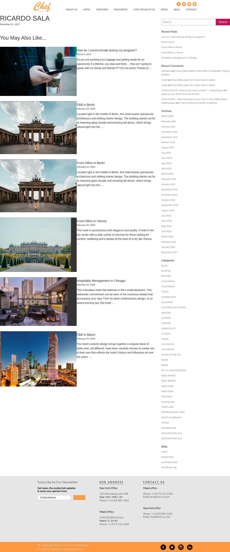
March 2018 (167, 236)
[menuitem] (72, 9)
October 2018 (168, 200)
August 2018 (167, 210)
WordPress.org (168, 467)
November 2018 (169, 195)
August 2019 (167, 147)
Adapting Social (74, 549)
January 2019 (168, 184)
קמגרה (164, 80)
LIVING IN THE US (170, 354)
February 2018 (168, 242)
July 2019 (166, 153)
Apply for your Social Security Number (180, 94)
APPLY (86, 9)
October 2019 (168, 142)
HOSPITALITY (168, 328)
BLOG (177, 9)
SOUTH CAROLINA (171, 417)
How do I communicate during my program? (183, 37)
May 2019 (166, 163)
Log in (164, 451)
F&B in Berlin (167, 42)
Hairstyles (166, 71)
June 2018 (166, 221)
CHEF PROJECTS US (144, 9)
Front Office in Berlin (171, 47)
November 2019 (169, 137)
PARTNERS (102, 9)
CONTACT (191, 9)
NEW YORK (167, 386)
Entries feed (167, 457)
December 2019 (169, 132)
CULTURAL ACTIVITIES (173, 307)
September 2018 (169, 205)
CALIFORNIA (168, 281)
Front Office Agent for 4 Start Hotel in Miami (193, 80)
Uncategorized (168, 428)
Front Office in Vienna (172, 52)
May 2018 (166, 226)
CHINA (164, 291)
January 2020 (168, 126)
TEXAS (165, 422)
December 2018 (169, 189)
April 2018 (166, 231)
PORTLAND (167, 407)
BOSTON (166, 271)
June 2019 (166, 158)
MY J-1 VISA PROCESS (173, 370)
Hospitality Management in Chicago (179, 57)
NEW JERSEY (168, 375)
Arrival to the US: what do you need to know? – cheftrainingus (192, 90)
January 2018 (168, 247)
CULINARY (167, 302)
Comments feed (169, 462)
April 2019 (166, 168)
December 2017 (169, 252)
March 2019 (167, 173)
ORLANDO (166, 396)
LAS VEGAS (167, 344)
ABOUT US (71, 9)
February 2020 (168, 121)
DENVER (166, 313)
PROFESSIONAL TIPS (172, 412)
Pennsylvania (168, 402)
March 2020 (167, 116)
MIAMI (164, 360)
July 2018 (166, 215)
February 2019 (168, 179)
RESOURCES (121, 9)
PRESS (164, 9)
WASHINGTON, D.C (171, 433)
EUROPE (166, 318)
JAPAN (164, 339)
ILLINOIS (166, 333)
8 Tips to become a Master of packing (198, 103)
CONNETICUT (168, 297)
